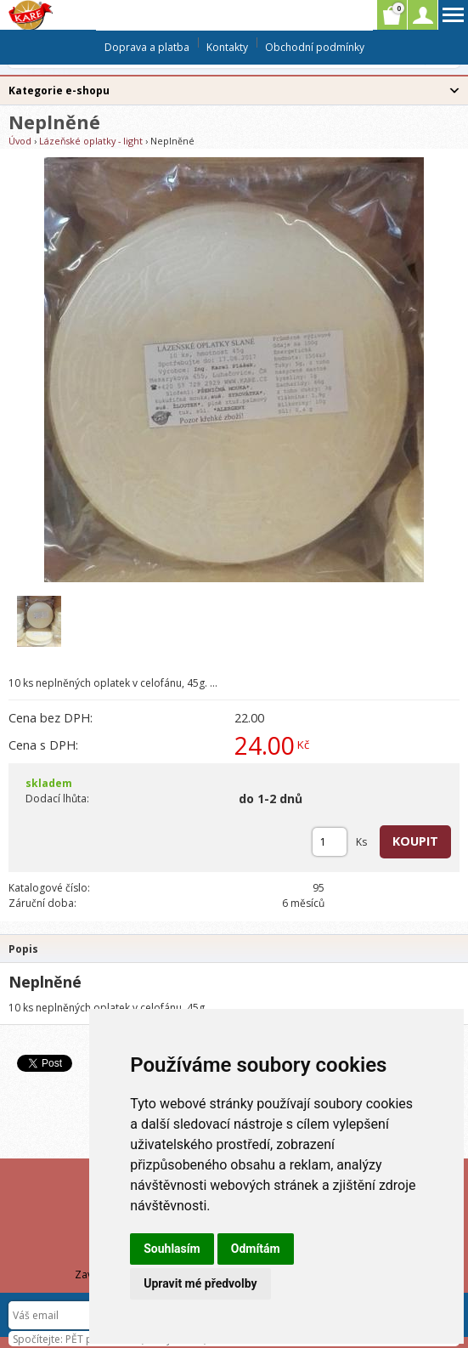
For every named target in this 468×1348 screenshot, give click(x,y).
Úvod (19, 140)
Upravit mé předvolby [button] (200, 1283)
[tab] (234, 948)
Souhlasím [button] (172, 1248)
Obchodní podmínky (314, 47)
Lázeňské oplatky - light (91, 140)
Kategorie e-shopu (59, 90)
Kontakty (227, 47)
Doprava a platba (146, 47)
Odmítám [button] (255, 1248)
